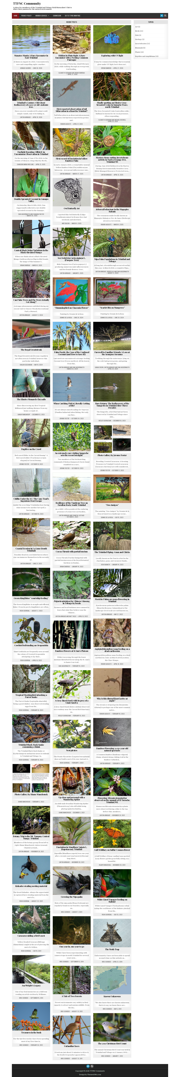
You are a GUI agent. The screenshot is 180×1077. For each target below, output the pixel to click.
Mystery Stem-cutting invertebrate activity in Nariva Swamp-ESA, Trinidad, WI (112, 159)
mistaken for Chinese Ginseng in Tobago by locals (72, 602)
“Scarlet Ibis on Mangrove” (112, 307)
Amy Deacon (66, 223)
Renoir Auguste (65, 124)
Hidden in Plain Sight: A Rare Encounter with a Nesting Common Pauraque (71, 57)
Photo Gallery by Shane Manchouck (31, 794)
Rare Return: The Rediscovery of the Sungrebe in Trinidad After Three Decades (112, 405)
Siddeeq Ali (110, 271)
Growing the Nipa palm (71, 896)
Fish (136, 35)
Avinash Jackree (25, 68)
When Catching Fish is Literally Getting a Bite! (72, 404)
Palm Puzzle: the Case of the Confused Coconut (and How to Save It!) (71, 353)
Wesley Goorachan (105, 420)
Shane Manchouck (24, 801)
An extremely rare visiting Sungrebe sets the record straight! (71, 454)
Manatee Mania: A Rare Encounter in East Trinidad (31, 56)
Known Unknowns (112, 996)
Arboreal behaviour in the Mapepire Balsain (112, 210)
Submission (57, 15)
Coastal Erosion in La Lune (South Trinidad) (31, 549)
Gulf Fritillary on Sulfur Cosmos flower (112, 849)
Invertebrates (140, 44)
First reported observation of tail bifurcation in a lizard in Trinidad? (71, 110)
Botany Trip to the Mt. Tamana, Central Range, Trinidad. (31, 837)
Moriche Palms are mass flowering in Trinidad (112, 600)
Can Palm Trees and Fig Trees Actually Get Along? (31, 301)
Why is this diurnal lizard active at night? (112, 699)
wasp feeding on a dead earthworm (112, 650)
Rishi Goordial (25, 610)
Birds (137, 31)
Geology (138, 39)
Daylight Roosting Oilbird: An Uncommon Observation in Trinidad (31, 153)
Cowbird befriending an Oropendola (31, 645)
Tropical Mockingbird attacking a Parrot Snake (31, 696)
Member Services (41, 15)
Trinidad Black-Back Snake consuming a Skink (31, 745)
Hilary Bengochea (105, 865)
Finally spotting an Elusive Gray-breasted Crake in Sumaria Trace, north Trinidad (112, 104)
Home (15, 15)
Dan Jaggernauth (24, 214)
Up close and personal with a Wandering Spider (71, 798)
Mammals (139, 48)
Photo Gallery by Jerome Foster (112, 455)
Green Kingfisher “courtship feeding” (31, 598)
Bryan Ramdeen (106, 68)
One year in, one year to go (71, 946)
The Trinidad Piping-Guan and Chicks (112, 552)
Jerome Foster (64, 418)
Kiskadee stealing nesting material (31, 886)
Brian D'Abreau (80, 73)
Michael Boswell (120, 120)
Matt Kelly (72, 616)
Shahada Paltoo (38, 214)
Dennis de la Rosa (106, 317)
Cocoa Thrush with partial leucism (72, 551)
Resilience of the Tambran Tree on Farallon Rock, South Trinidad (72, 503)
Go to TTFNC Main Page (72, 15)
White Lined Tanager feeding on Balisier (112, 900)
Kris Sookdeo (65, 912)
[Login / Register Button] (161, 15)
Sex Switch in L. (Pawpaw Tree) (72, 259)
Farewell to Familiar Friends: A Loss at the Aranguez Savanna (112, 353)
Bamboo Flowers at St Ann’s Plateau (71, 651)
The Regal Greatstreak (31, 349)
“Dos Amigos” (112, 505)
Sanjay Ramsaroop (24, 414)
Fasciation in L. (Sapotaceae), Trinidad (71, 848)
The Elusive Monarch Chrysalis (31, 399)
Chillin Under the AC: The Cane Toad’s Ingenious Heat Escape (31, 499)
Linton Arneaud (25, 117)
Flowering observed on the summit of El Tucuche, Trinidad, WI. (112, 800)
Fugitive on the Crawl (31, 449)
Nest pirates (71, 750)
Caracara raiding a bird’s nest (31, 935)
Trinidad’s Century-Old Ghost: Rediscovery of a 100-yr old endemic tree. (31, 104)
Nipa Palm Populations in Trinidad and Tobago (112, 260)
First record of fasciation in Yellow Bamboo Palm (71, 159)
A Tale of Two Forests (72, 996)
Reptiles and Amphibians (145, 56)
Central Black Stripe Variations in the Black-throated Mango (31, 251)
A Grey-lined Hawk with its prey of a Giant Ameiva (71, 701)
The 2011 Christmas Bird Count (112, 1043)
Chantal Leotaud (78, 515)
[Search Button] (165, 15)
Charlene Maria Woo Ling (25, 164)
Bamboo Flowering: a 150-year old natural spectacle (112, 749)
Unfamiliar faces (71, 1046)
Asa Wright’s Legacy (31, 985)
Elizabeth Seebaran (65, 73)
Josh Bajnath (105, 564)
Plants (137, 52)
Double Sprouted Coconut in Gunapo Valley (31, 200)
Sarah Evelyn (99, 367)
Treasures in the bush (31, 1032)
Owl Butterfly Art (72, 208)
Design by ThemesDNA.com (90, 1075)
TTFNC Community (27, 3)
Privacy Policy (26, 15)
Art (136, 27)
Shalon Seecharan (26, 364)
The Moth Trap (112, 949)
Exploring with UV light (112, 55)
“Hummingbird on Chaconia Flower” (71, 307)
